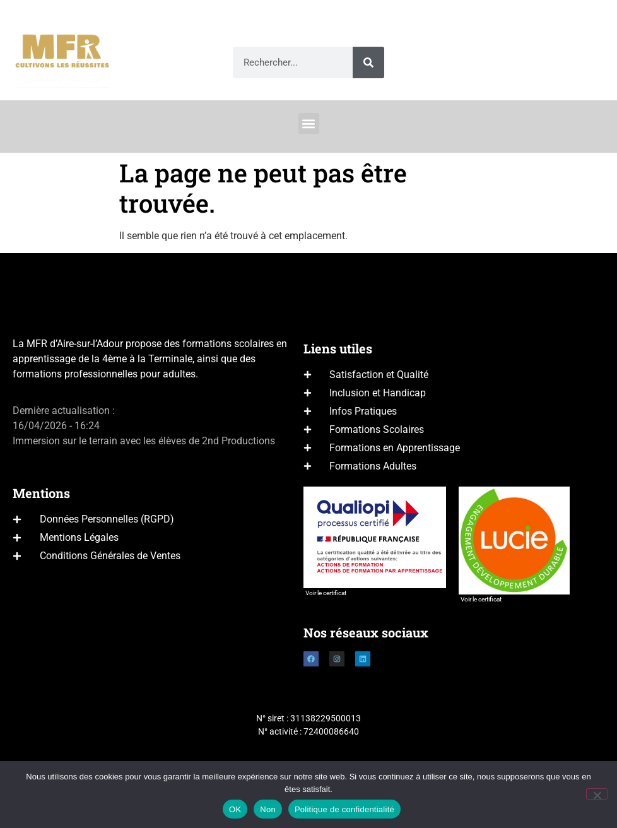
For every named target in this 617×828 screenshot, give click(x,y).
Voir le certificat (325, 592)
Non (268, 809)
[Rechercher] (368, 62)
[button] (308, 123)
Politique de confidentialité (344, 809)
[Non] (597, 794)
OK (235, 809)
